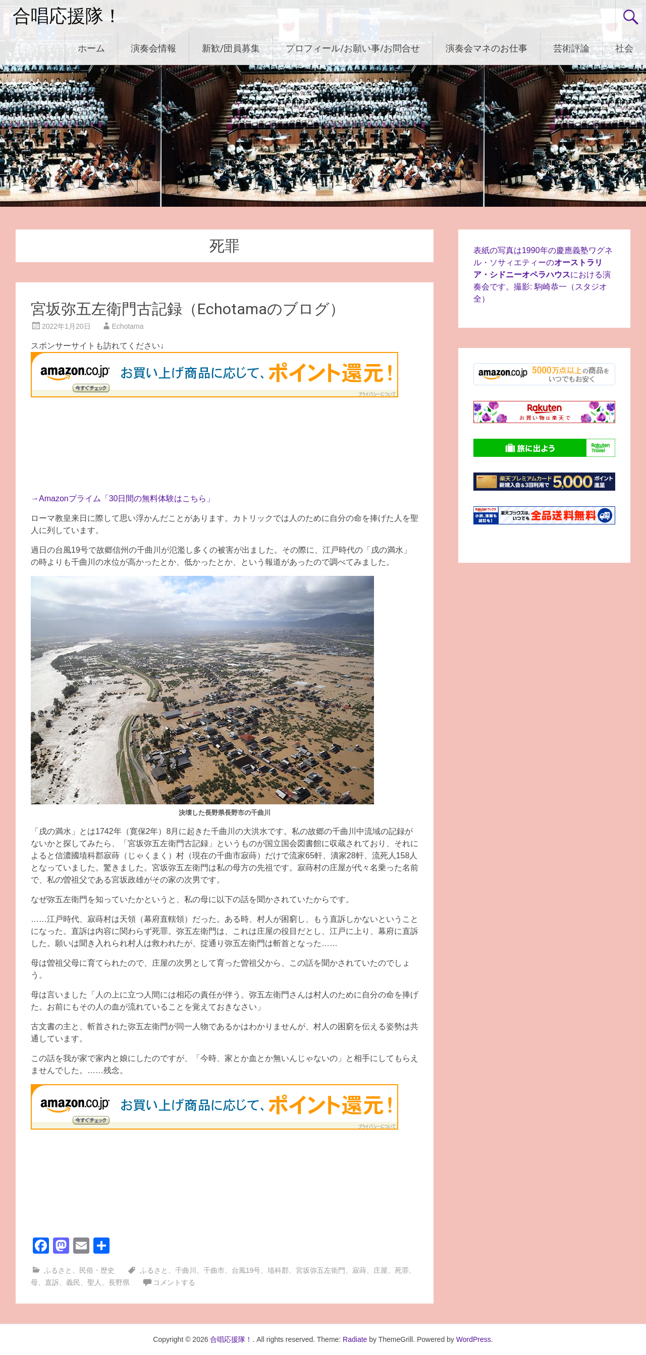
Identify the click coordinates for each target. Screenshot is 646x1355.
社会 (624, 48)
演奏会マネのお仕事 (486, 48)
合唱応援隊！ (67, 16)
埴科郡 (278, 1270)
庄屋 (380, 1270)
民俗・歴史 (97, 1270)
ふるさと (58, 1270)
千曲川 (185, 1270)
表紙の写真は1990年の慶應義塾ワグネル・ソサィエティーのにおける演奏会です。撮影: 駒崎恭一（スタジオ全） (543, 274)
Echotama (128, 326)
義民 (73, 1282)
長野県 (119, 1282)
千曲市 (214, 1270)
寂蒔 (359, 1270)
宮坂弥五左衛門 (320, 1270)
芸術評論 (571, 48)
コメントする (174, 1282)
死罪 (402, 1270)
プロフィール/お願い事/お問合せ (353, 48)
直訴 (52, 1282)
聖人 (94, 1282)
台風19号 (246, 1270)
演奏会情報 (153, 48)
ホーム (91, 48)
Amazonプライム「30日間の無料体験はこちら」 (127, 498)
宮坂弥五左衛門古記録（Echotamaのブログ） (188, 309)
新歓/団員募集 (231, 48)
